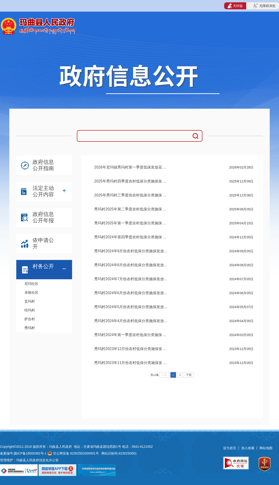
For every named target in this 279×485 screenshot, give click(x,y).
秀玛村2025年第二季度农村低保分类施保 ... (130, 209)
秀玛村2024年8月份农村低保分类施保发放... (130, 265)
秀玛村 (29, 328)
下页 (189, 375)
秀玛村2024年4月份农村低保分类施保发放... (130, 321)
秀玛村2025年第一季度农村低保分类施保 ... (130, 223)
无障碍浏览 (264, 5)
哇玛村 (29, 310)
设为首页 (229, 448)
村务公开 (43, 266)
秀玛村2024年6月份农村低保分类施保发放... (130, 293)
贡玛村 (29, 301)
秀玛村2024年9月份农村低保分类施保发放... (130, 251)
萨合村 (29, 319)
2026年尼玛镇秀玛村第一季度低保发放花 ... (130, 167)
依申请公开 (43, 243)
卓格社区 (31, 292)
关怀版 (235, 5)
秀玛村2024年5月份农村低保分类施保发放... (130, 307)
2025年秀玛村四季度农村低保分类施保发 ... (130, 181)
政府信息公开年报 (43, 217)
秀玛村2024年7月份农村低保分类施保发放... (130, 279)
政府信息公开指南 (43, 165)
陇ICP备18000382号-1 (30, 453)
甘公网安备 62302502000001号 (76, 453)
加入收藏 (248, 448)
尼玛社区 (31, 284)
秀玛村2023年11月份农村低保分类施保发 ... (130, 363)
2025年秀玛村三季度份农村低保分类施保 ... (130, 195)
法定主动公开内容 (43, 191)
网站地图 (265, 448)
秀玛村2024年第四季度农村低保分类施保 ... (130, 237)
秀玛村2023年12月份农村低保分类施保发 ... (130, 349)
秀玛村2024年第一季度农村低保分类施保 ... (130, 335)
